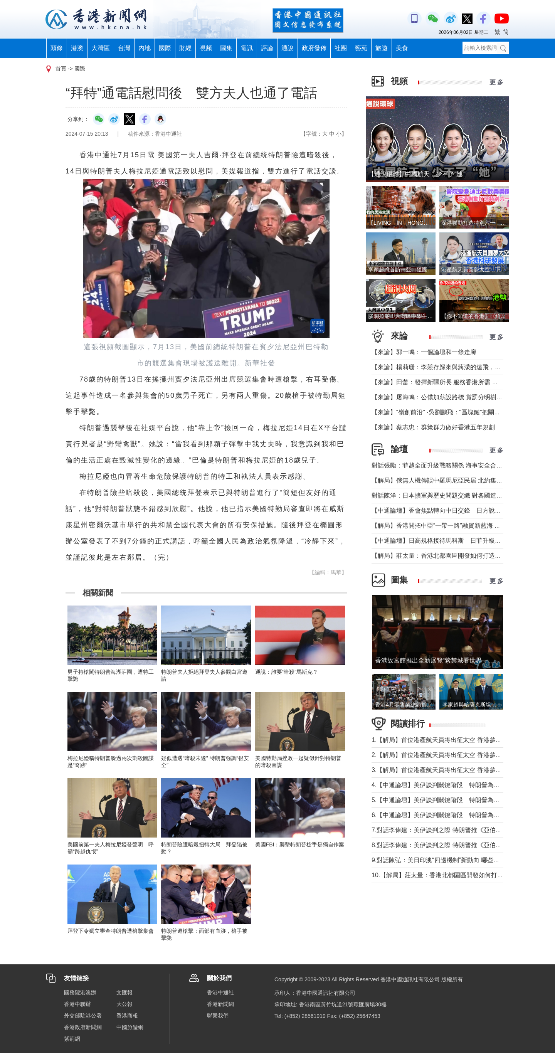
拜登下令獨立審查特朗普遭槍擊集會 (110, 931)
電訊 (246, 48)
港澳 (77, 48)
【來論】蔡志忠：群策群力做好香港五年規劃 (433, 427)
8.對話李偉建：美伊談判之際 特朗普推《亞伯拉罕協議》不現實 (458, 845)
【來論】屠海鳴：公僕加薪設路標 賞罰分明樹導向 (440, 397)
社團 (341, 48)
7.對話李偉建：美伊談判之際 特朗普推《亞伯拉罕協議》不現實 (458, 830)
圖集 (226, 48)
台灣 (124, 48)
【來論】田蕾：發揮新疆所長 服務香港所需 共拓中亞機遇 (450, 382)
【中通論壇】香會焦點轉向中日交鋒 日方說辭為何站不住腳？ (458, 510)
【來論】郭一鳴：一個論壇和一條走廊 (424, 352)
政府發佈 (314, 48)
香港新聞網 (220, 1004)
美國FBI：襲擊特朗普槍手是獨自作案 (300, 844)
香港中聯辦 (77, 1004)
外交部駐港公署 (83, 1016)
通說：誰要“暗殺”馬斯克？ (286, 672)
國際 (165, 48)
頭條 (56, 48)
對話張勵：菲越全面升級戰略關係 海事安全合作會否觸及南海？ (459, 465)
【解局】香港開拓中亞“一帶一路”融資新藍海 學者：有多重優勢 (458, 525)
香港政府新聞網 (83, 1027)
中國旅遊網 (129, 1027)
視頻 (206, 48)
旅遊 (381, 48)
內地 (144, 48)
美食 (402, 48)
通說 (287, 48)
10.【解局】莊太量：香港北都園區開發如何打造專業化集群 (453, 875)
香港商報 (127, 1016)
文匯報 (124, 992)
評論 (267, 48)
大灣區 (100, 48)
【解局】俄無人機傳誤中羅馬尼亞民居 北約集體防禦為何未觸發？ (462, 480)
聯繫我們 (218, 1016)
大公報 (124, 1004)
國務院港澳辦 (80, 992)
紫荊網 (72, 1039)
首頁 (61, 69)
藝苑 (361, 48)
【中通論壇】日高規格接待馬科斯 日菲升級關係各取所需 (452, 540)
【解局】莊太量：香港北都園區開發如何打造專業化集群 (449, 555)
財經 (185, 48)
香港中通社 (220, 992)
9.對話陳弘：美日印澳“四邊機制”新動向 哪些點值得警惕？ (451, 860)
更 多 (496, 82)
